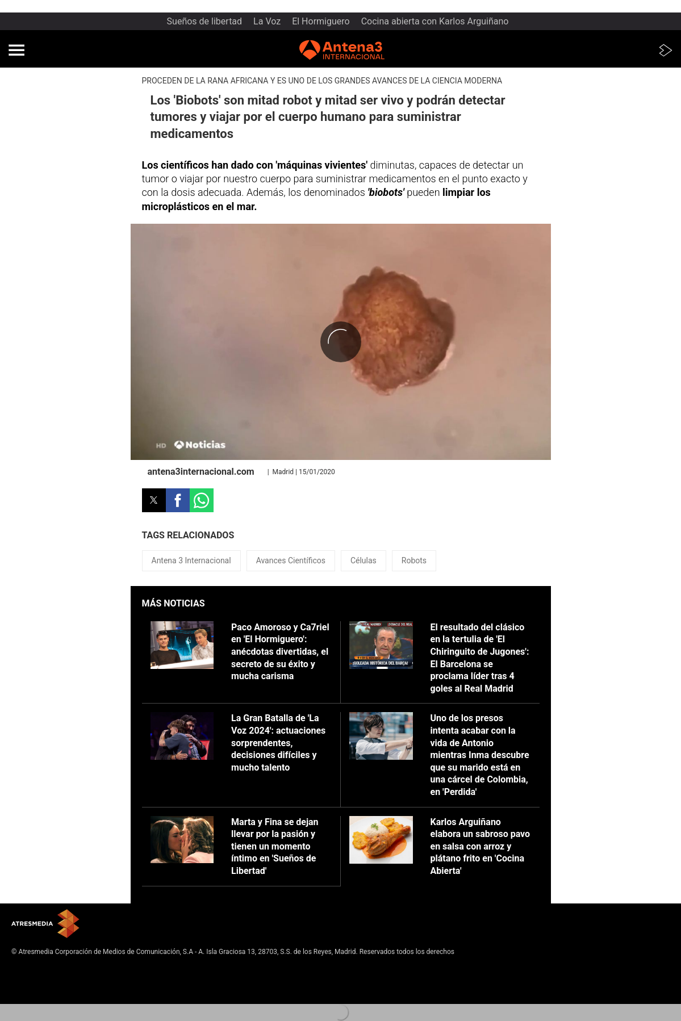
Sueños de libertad (205, 21)
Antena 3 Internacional (191, 560)
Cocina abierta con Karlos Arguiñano (435, 21)
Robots (414, 560)
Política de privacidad (44, 979)
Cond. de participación (45, 997)
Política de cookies (40, 988)
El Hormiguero (321, 21)
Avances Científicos (290, 560)
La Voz (267, 21)
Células (363, 560)
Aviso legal (28, 970)
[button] (16, 50)
